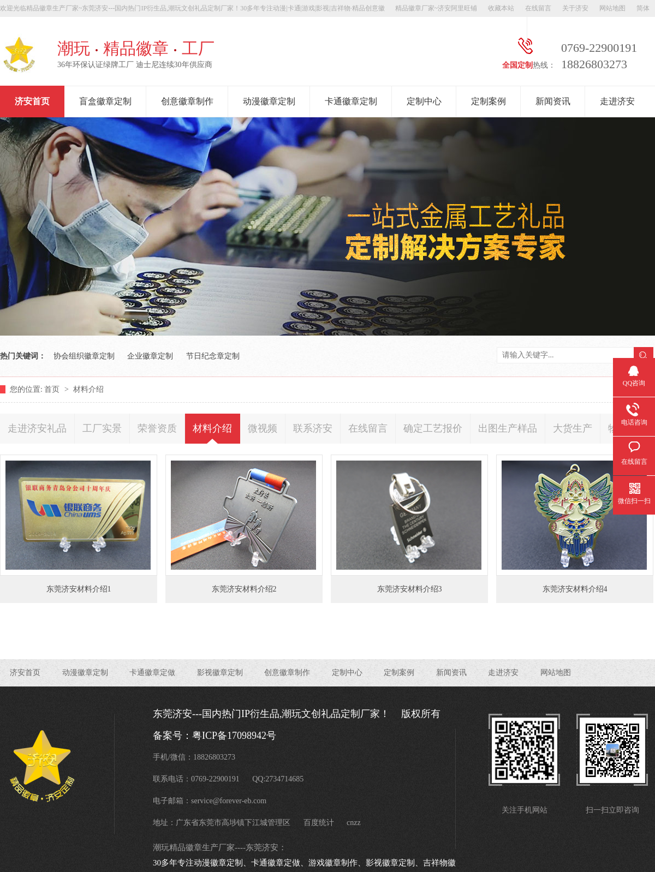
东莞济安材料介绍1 (78, 589)
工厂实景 (102, 428)
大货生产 (572, 428)
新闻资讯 (552, 101)
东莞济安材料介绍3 (409, 589)
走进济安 (617, 101)
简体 (643, 8)
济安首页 (32, 101)
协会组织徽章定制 (84, 356)
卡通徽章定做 (152, 672)
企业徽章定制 (150, 356)
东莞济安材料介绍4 (575, 589)
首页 (53, 389)
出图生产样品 (507, 428)
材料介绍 (88, 389)
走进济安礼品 (37, 428)
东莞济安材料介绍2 (244, 589)
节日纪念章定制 (213, 356)
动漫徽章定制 (269, 101)
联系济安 (312, 428)
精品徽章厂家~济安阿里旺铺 (436, 8)
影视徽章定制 (220, 672)
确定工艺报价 (432, 428)
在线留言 (538, 8)
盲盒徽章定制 (105, 101)
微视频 (262, 428)
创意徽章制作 (187, 101)
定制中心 (424, 101)
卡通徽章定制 (351, 101)
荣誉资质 (157, 428)
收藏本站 (501, 8)
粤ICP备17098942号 (234, 735)
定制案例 (488, 101)
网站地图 (612, 8)
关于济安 (575, 8)
